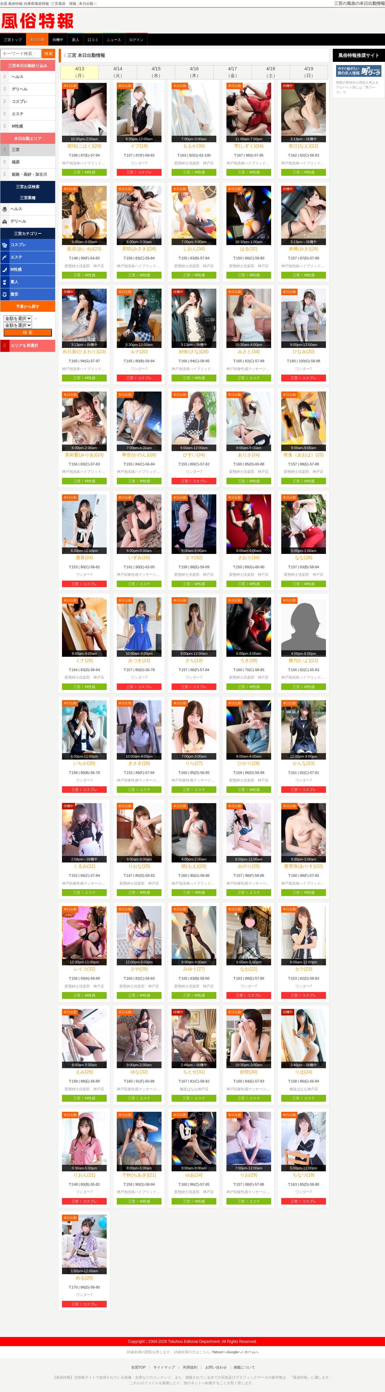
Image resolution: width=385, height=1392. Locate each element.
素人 (9, 282)
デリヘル (14, 89)
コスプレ (14, 101)
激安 (9, 294)
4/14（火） (118, 72)
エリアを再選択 (19, 345)
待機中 (58, 40)
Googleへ (234, 1352)
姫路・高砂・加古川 (24, 174)
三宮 (10, 149)
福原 (10, 161)
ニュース (114, 40)
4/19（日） (309, 72)
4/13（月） (79, 72)
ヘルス (12, 76)
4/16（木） (194, 72)
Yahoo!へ (219, 1352)
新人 (75, 40)
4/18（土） (271, 72)
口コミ (93, 40)
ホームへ (250, 1352)
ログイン (136, 40)
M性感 (12, 126)
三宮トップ (13, 40)
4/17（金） (232, 72)
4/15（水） (156, 72)
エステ (12, 113)
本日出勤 (37, 40)
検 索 (28, 332)
